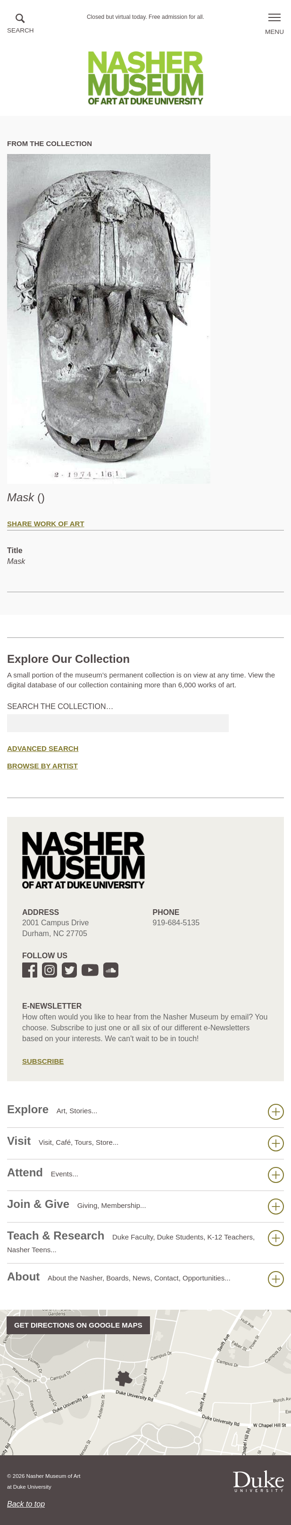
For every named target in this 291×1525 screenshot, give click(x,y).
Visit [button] (145, 1142)
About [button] (145, 1278)
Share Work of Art (45, 524)
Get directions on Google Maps (78, 1325)
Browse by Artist (42, 766)
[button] (20, 24)
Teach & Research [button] (145, 1241)
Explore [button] (145, 1111)
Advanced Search (42, 748)
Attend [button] (145, 1174)
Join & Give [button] (145, 1206)
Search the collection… (60, 706)
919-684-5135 (176, 923)
